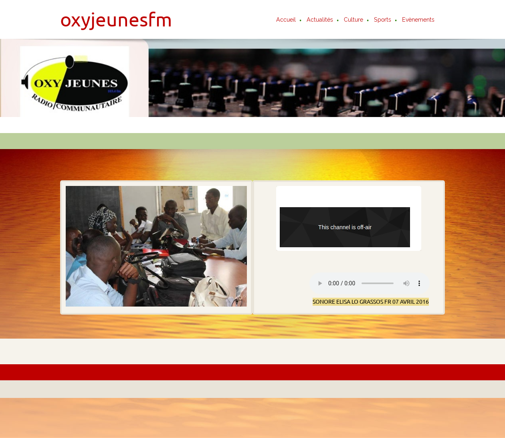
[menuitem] (286, 20)
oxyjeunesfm (116, 19)
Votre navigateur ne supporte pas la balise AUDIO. (369, 283)
